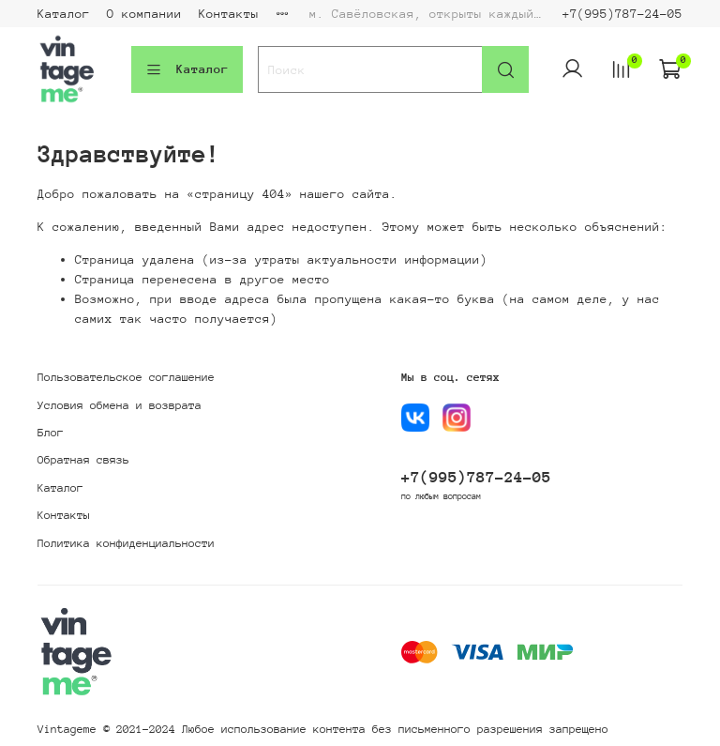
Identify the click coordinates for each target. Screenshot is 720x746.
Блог (51, 432)
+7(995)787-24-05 (622, 14)
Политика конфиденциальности (126, 543)
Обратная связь (83, 459)
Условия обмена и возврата (120, 405)
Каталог (64, 14)
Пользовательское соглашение (126, 377)
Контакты (229, 14)
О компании (144, 14)
